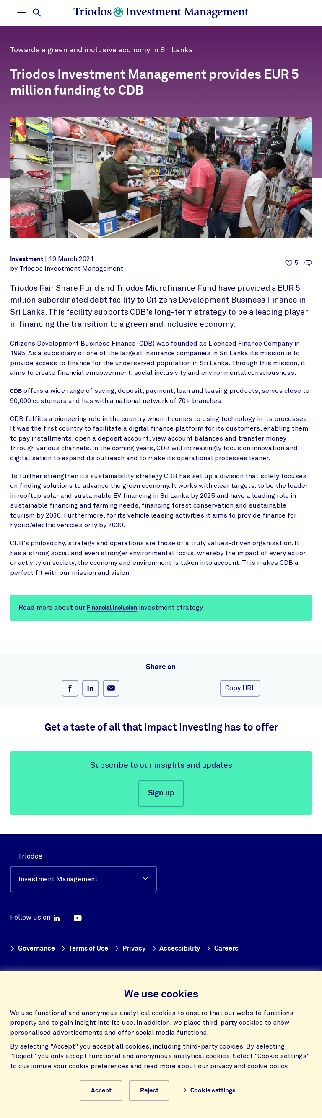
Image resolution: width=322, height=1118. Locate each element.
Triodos (30, 853)
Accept (100, 1089)
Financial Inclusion (114, 608)
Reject (155, 1089)
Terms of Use (88, 946)
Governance (33, 946)
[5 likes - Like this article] (291, 263)
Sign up (161, 793)
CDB (16, 391)
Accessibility (183, 946)
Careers (230, 946)
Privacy (135, 946)
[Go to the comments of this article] (308, 263)
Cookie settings (216, 1089)
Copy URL (240, 688)
